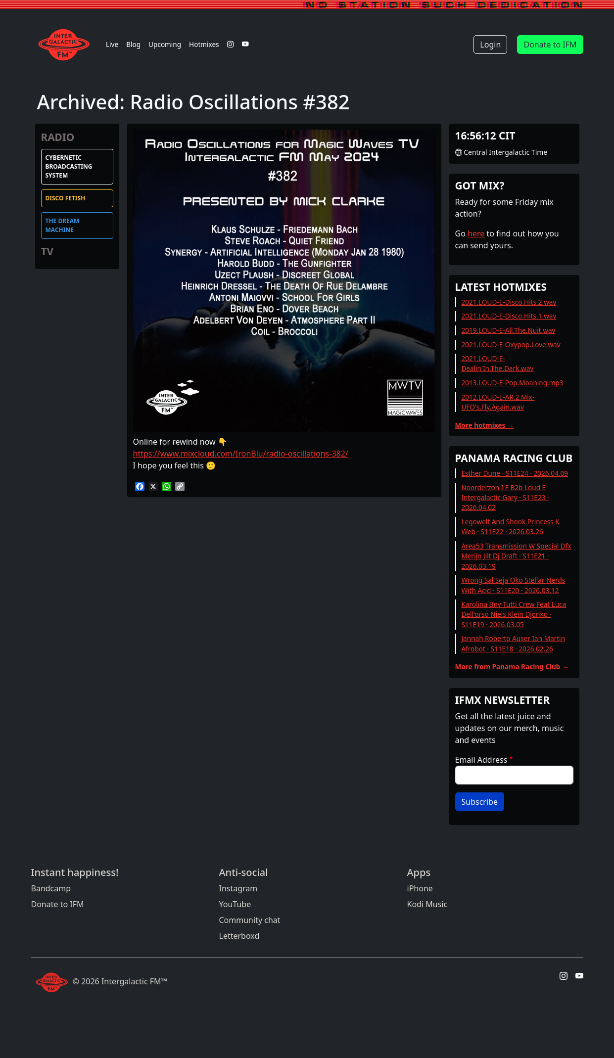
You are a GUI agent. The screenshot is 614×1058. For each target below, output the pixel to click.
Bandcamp (51, 888)
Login (490, 44)
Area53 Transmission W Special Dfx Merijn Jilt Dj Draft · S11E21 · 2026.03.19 (516, 556)
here (476, 233)
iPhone (420, 888)
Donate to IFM (549, 44)
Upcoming (164, 44)
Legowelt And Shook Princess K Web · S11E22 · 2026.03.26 (510, 526)
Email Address (481, 759)
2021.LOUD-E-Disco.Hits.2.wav (508, 302)
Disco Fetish (66, 198)
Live (112, 44)
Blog (133, 44)
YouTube (235, 904)
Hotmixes (204, 44)
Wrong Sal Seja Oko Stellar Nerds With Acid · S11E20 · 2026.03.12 (513, 585)
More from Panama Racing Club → (512, 666)
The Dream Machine (63, 225)
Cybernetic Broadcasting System (69, 166)
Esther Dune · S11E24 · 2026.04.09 (514, 473)
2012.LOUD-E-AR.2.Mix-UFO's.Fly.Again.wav (497, 402)
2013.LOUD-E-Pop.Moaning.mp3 (512, 382)
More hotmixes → (484, 425)
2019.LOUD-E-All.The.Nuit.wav (508, 330)
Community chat (250, 920)
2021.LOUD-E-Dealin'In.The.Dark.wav (497, 363)
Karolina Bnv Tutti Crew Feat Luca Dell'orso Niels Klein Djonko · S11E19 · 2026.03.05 (513, 614)
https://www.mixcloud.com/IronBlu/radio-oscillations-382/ (240, 453)
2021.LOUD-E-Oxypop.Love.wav (510, 344)
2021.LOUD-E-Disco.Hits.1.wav (508, 316)
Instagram (238, 888)
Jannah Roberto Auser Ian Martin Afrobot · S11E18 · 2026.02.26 (513, 643)
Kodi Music (427, 904)
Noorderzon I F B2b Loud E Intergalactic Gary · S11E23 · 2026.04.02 (505, 497)
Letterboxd (239, 935)
